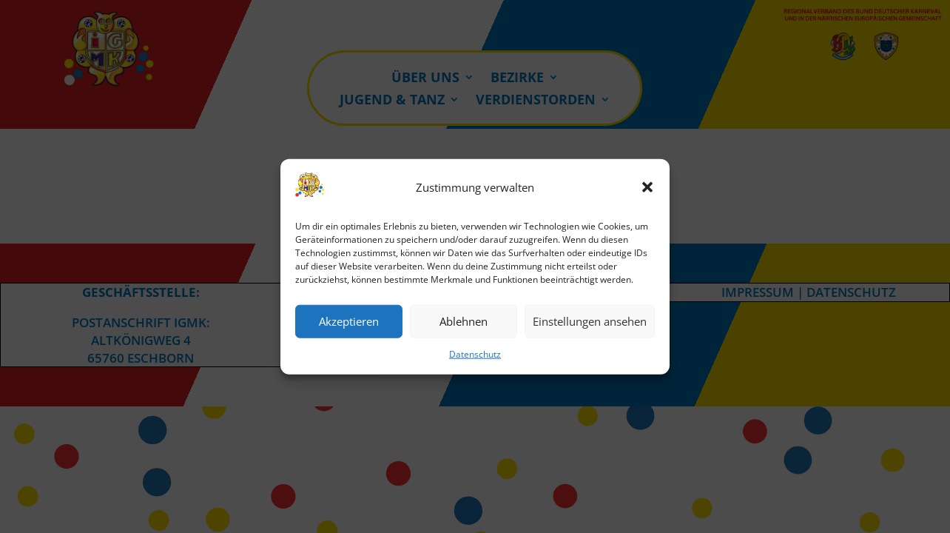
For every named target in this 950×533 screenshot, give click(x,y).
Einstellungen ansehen (590, 321)
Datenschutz (475, 354)
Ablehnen (463, 321)
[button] (647, 187)
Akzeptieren (349, 321)
